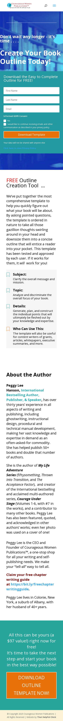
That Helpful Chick (46, 717)
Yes (7, 120)
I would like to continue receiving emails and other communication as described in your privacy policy (28, 126)
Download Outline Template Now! (31, 685)
